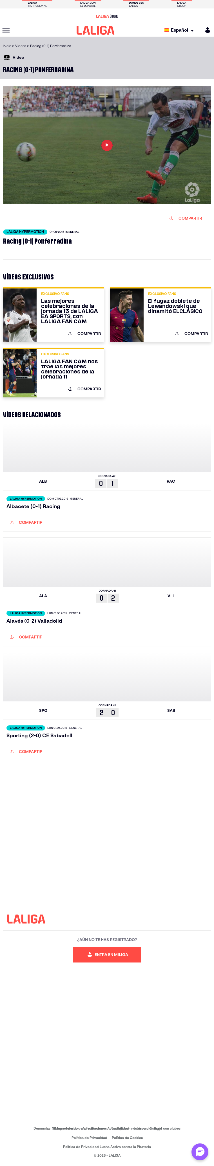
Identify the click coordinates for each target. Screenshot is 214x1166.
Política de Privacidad (89, 1137)
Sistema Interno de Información (77, 1128)
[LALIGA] (96, 30)
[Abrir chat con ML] (199, 1151)
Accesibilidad (118, 1128)
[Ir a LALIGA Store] (107, 16)
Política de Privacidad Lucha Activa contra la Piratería (107, 1147)
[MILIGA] (206, 30)
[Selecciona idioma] (180, 30)
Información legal (148, 1128)
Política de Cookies (127, 1137)
